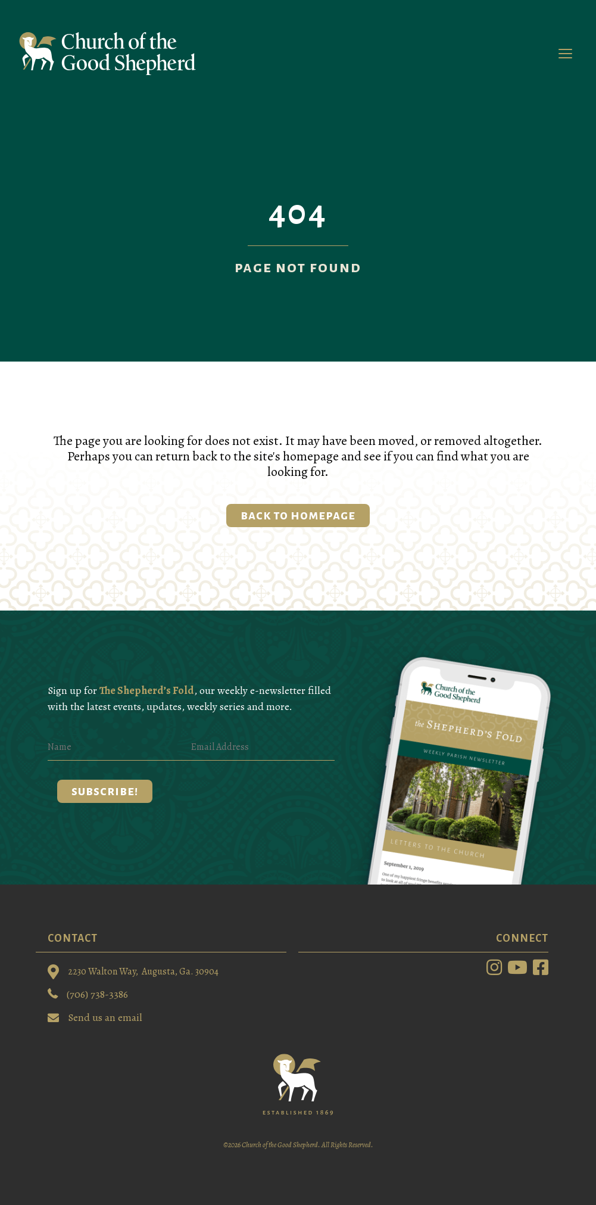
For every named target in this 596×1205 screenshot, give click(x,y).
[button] (104, 791)
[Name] (119, 747)
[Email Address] (263, 747)
